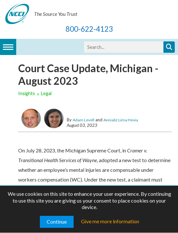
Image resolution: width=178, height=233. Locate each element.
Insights (26, 93)
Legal (46, 93)
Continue (57, 221)
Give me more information (110, 221)
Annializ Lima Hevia (120, 119)
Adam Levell (83, 119)
